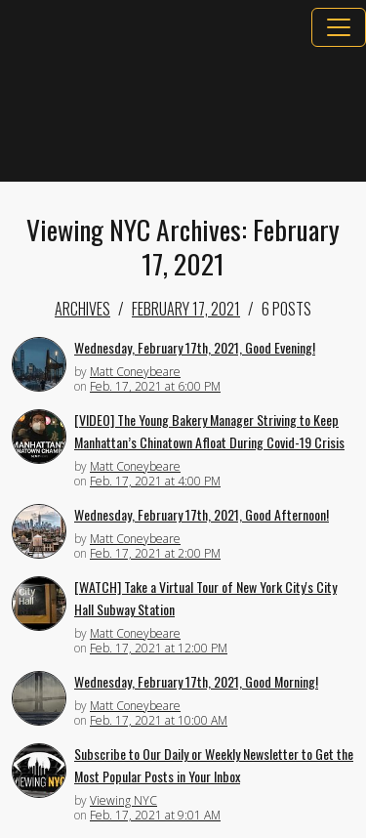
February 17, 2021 (186, 308)
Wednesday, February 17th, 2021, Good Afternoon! (201, 514)
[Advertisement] (183, 114)
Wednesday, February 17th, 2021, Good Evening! (194, 347)
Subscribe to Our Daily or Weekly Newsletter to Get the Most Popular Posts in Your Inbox (213, 764)
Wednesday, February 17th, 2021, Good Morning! (196, 681)
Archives (82, 308)
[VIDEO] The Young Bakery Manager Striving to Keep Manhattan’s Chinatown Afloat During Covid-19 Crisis (209, 430)
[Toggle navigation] (338, 27)
